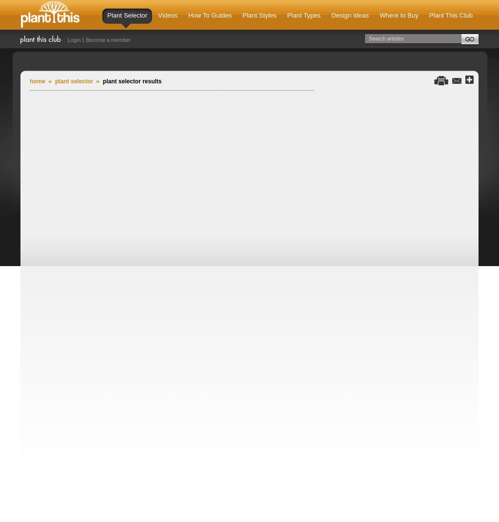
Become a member (108, 40)
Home (37, 81)
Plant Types (304, 15)
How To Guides (209, 15)
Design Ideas (350, 15)
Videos (167, 15)
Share (469, 80)
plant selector (74, 81)
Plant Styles (260, 15)
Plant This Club (451, 15)
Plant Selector (127, 20)
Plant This (50, 15)
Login (74, 40)
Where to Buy (399, 15)
